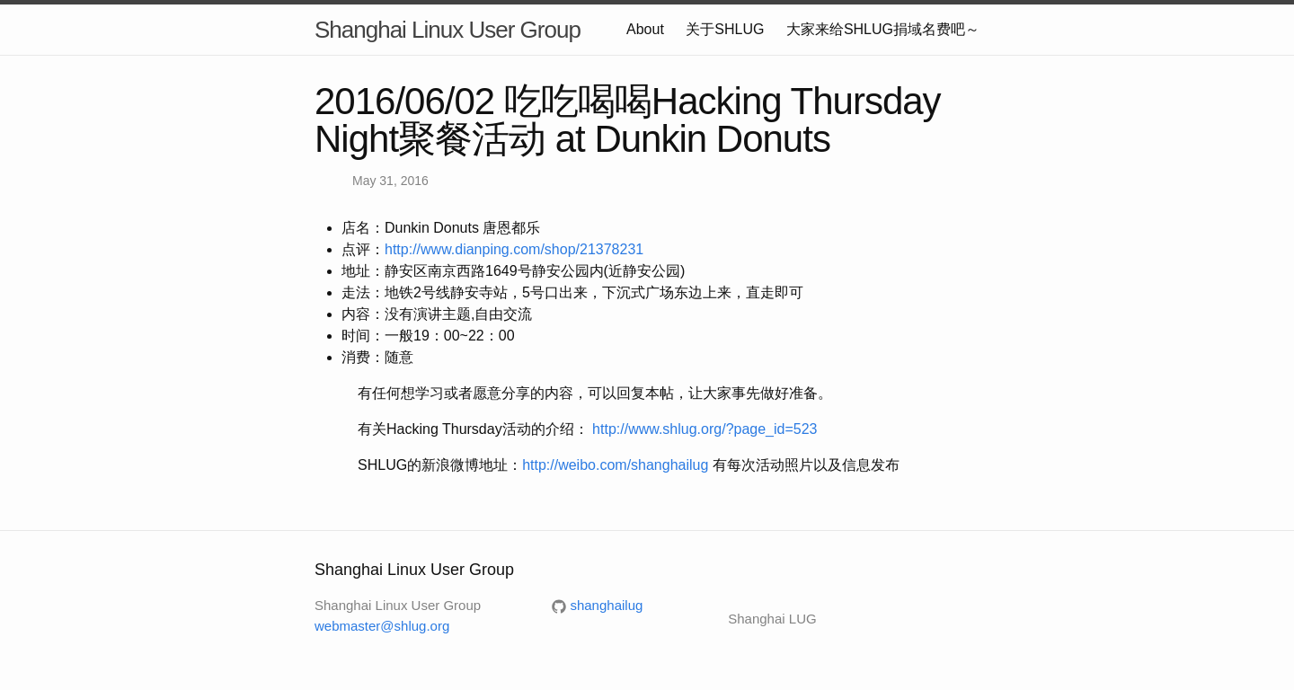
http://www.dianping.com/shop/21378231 (514, 249)
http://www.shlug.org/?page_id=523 (704, 429)
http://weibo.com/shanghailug (615, 465)
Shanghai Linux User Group (448, 29)
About (645, 29)
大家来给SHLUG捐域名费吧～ (882, 29)
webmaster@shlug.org (382, 625)
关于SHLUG (725, 29)
